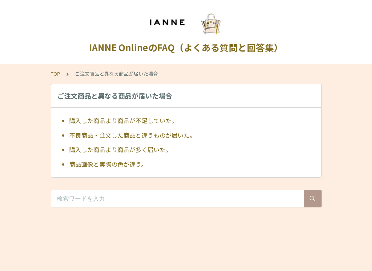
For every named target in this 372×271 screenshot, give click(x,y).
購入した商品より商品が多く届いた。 (120, 149)
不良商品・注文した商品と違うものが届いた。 (132, 135)
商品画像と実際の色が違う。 (108, 164)
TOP (55, 73)
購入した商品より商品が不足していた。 (123, 120)
